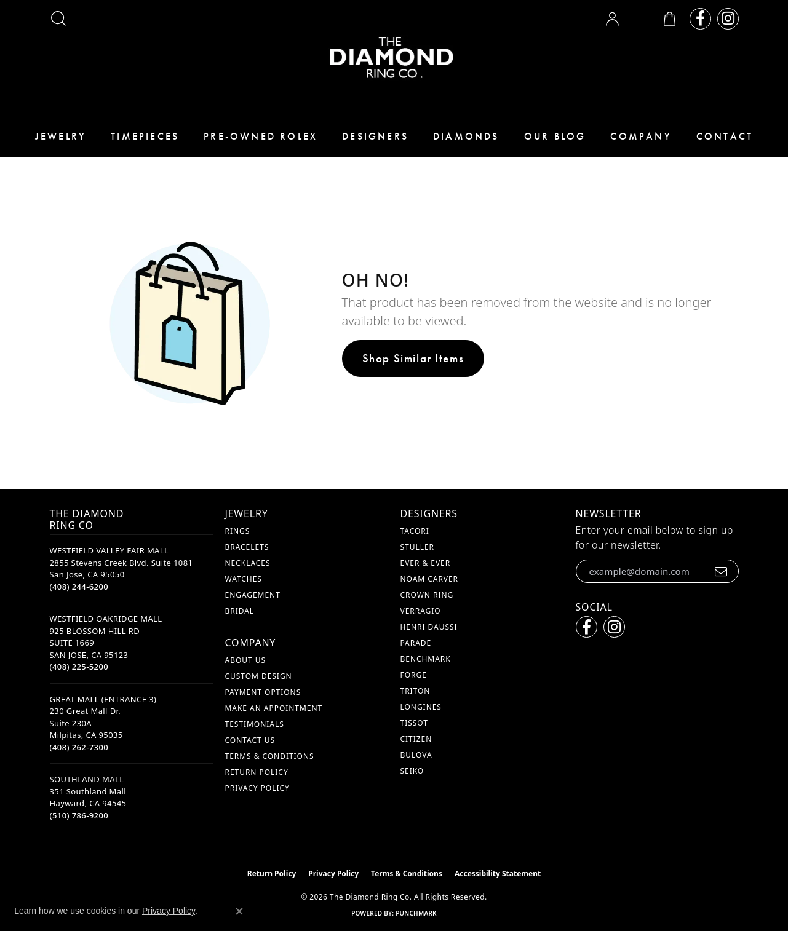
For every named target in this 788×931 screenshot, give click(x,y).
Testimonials (254, 724)
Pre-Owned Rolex (260, 136)
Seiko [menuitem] (412, 771)
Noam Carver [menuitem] (429, 579)
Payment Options (263, 692)
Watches (243, 579)
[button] (58, 18)
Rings (237, 531)
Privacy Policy (257, 788)
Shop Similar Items (413, 358)
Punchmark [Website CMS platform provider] (416, 913)
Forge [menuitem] (413, 675)
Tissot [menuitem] (414, 723)
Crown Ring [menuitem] (427, 595)
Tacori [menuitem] (414, 531)
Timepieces (145, 136)
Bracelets (247, 547)
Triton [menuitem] (415, 691)
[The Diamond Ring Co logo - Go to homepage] (394, 58)
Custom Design (258, 676)
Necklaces (248, 563)
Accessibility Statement (498, 873)
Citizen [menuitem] (416, 739)
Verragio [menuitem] (420, 611)
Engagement (253, 595)
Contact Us (250, 740)
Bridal (240, 611)
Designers (375, 136)
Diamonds (466, 136)
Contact (724, 136)
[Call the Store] (79, 586)
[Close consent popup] (239, 911)
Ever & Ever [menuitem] (425, 563)
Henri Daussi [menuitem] (429, 627)
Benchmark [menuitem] (425, 659)
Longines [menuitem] (421, 707)
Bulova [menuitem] (416, 755)
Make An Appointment (274, 708)
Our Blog (555, 136)
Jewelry (60, 136)
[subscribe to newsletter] (721, 571)
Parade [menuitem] (416, 643)
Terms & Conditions (269, 756)
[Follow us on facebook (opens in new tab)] (700, 19)
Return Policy (257, 772)
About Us (245, 660)
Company (640, 136)
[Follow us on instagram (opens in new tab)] (728, 19)
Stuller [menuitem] (417, 547)
